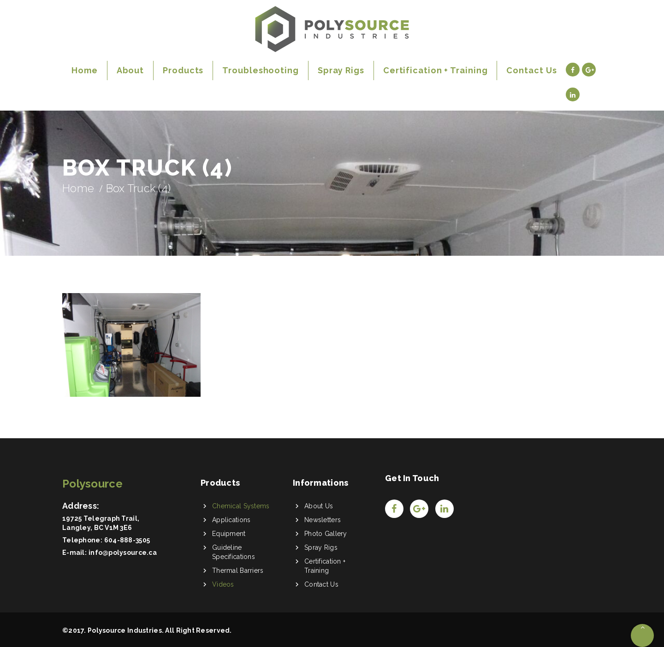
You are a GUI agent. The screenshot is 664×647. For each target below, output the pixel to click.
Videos (223, 584)
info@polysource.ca (123, 552)
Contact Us (321, 584)
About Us (318, 506)
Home (78, 188)
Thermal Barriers (237, 570)
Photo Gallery (325, 533)
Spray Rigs (321, 547)
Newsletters (322, 519)
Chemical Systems (240, 506)
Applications (231, 519)
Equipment (229, 533)
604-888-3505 (127, 540)
